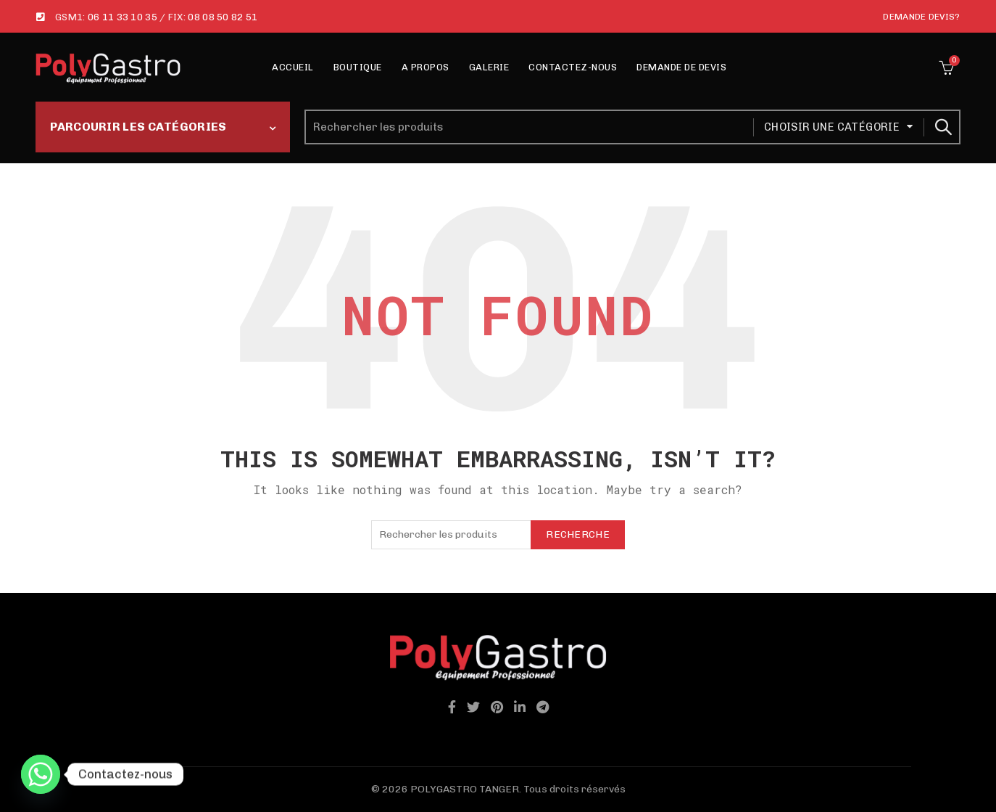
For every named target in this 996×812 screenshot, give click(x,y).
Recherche (942, 127)
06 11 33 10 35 (122, 17)
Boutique (357, 67)
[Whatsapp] (40, 774)
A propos (425, 67)
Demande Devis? (921, 17)
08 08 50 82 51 (222, 17)
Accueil (293, 67)
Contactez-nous (572, 67)
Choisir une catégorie (832, 127)
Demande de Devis (681, 67)
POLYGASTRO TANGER (464, 789)
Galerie (489, 67)
